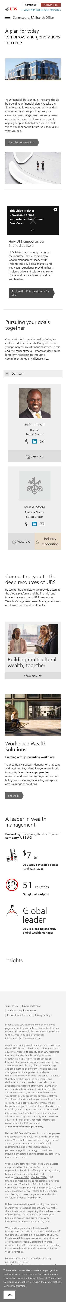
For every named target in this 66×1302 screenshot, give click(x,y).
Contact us (30, 5)
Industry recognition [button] (48, 541)
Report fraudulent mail (19, 1015)
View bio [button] (43, 457)
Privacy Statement (37, 1278)
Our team (14, 374)
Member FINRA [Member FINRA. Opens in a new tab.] (39, 1177)
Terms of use (11, 1006)
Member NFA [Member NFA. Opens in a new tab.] (35, 1197)
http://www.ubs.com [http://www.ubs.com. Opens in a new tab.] (30, 1038)
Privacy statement (31, 1006)
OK (32, 229)
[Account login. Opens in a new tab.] (51, 5)
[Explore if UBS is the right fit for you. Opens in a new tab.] (32, 293)
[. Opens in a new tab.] (11, 9)
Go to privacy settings (15, 1285)
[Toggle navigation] (29, 17)
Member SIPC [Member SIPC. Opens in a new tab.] (21, 1177)
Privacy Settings (43, 1015)
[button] (42, 440)
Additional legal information (22, 1010)
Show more (33, 676)
